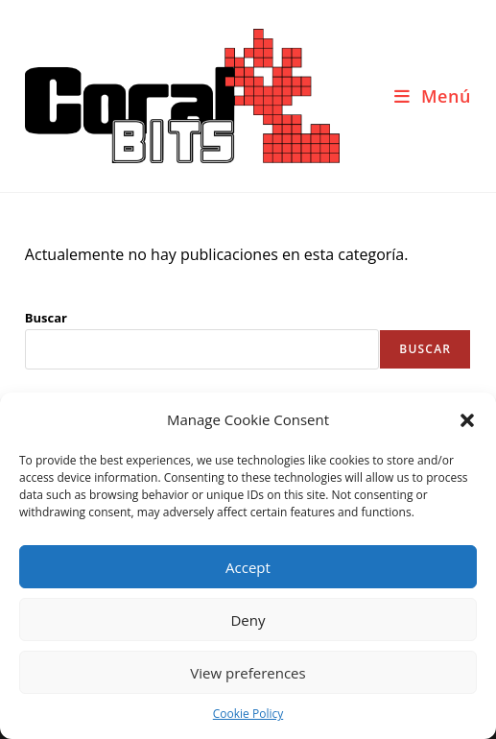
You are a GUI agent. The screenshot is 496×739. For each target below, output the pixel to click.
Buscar (46, 317)
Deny (247, 620)
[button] (467, 420)
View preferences (247, 672)
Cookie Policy (248, 713)
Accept (248, 567)
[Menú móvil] (432, 95)
